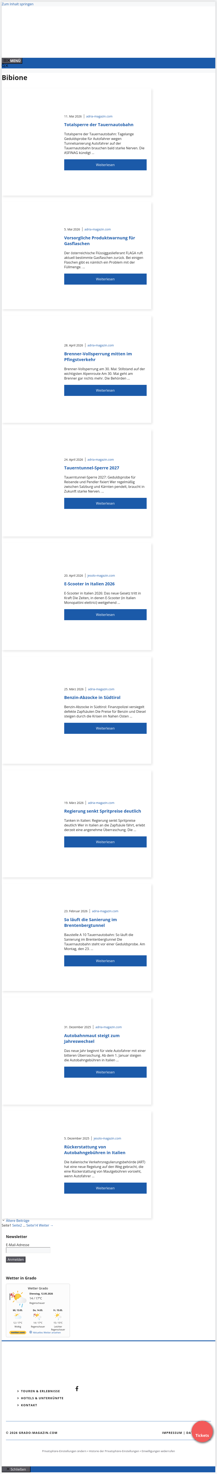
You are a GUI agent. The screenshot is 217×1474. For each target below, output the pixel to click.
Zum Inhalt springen (17, 4)
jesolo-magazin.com (101, 575)
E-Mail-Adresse (17, 1244)
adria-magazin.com (99, 116)
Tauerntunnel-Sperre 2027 (91, 468)
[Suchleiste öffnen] (5, 66)
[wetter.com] (17, 1333)
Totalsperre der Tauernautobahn (99, 124)
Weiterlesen (105, 164)
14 (32, 1225)
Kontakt (29, 1405)
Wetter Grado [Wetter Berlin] (38, 1288)
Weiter (46, 1225)
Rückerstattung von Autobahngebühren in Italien (94, 1149)
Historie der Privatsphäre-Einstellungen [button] (114, 1451)
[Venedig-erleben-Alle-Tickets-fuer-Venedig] (87, 50)
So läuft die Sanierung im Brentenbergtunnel (90, 922)
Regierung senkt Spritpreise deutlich (102, 811)
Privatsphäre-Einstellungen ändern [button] (64, 1451)
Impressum (172, 1433)
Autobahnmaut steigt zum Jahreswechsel (92, 1038)
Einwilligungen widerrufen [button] (158, 1451)
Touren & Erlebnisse (40, 1391)
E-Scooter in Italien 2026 (89, 584)
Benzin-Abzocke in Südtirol (92, 697)
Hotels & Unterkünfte (42, 1398)
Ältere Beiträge (17, 1220)
